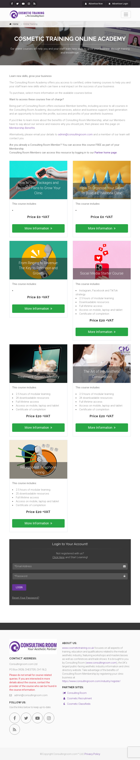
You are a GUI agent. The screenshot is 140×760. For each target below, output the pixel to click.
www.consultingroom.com (101, 662)
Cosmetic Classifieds (76, 703)
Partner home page (106, 152)
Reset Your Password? (25, 597)
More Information (38, 228)
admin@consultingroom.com (75, 134)
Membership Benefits (22, 128)
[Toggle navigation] (126, 14)
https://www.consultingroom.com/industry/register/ (91, 681)
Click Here (58, 557)
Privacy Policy (92, 754)
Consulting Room (74, 693)
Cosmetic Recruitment (77, 698)
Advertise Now (94, 3)
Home (15, 24)
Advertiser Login (118, 3)
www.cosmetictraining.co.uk (78, 648)
